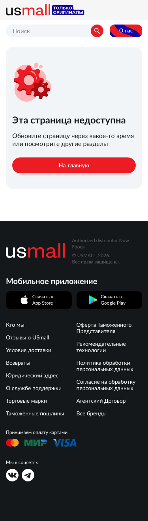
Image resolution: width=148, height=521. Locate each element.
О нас (126, 31)
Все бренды (92, 413)
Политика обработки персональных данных (105, 366)
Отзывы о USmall (27, 337)
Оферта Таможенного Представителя (104, 328)
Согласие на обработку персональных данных (106, 385)
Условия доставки (28, 350)
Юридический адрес (32, 375)
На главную (74, 165)
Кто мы (15, 325)
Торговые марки (26, 401)
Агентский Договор (101, 401)
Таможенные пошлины (35, 413)
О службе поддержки (34, 388)
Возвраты (18, 363)
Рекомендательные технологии (101, 347)
